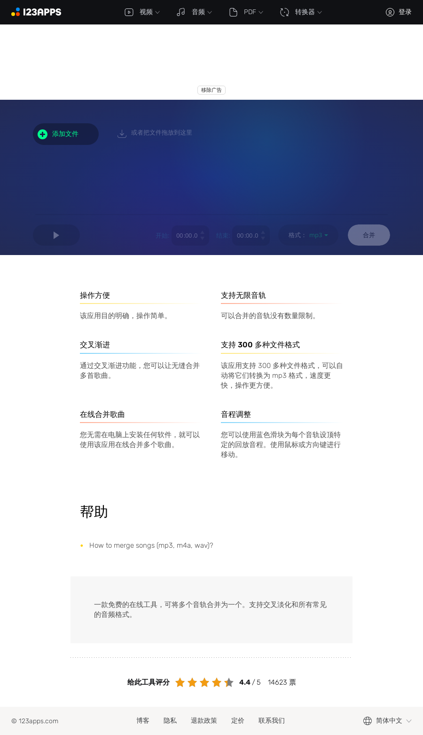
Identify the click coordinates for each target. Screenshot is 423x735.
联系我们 (271, 721)
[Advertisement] (180, 62)
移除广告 (211, 90)
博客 (142, 721)
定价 (237, 721)
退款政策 (204, 721)
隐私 (170, 721)
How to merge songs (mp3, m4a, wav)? (151, 545)
